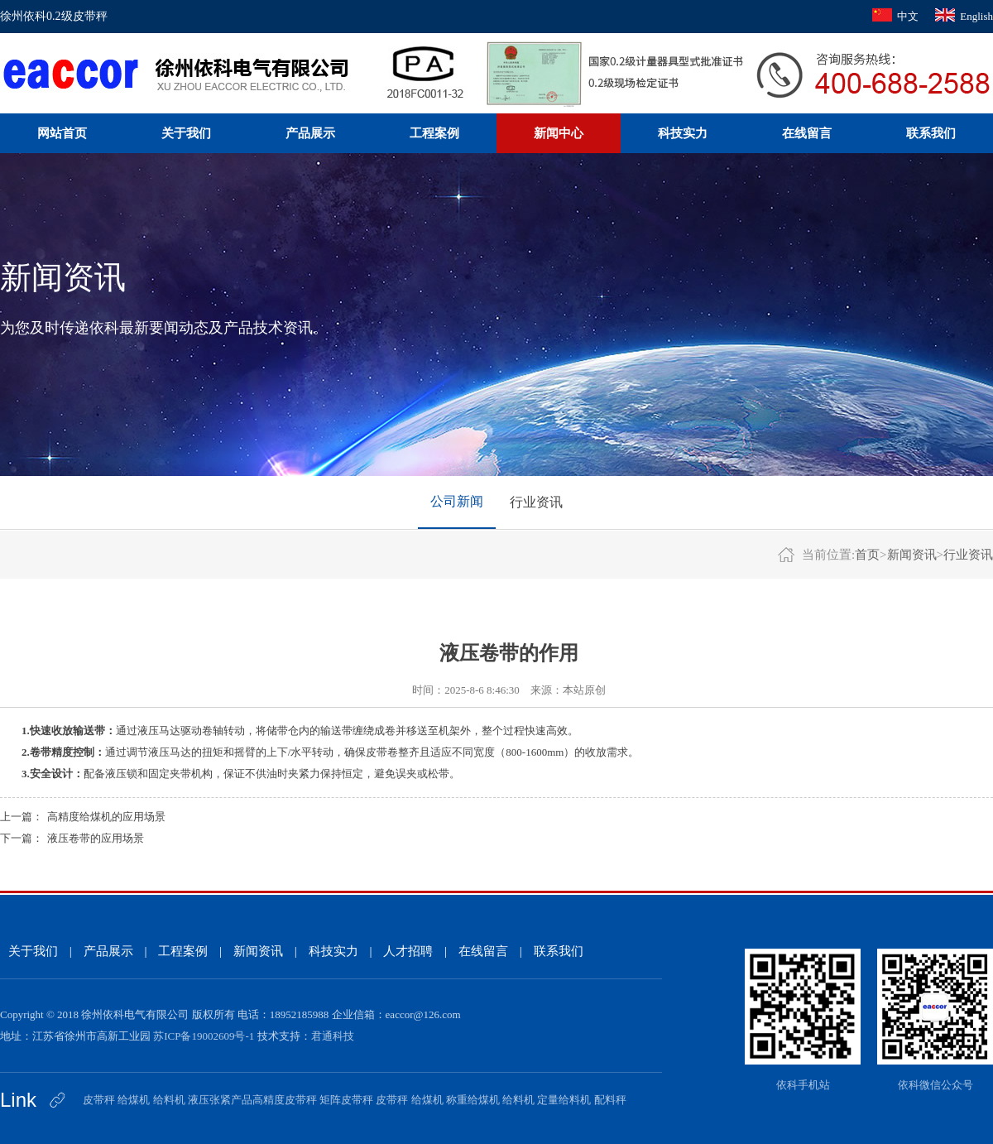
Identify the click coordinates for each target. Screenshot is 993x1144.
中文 (908, 16)
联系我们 (931, 133)
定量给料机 (564, 1100)
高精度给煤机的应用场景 (106, 816)
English (976, 16)
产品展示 (310, 133)
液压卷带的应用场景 (95, 838)
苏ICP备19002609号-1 (203, 1036)
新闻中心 (558, 133)
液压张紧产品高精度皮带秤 (252, 1100)
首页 (867, 554)
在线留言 (807, 133)
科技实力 (683, 133)
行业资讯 (536, 502)
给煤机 (134, 1100)
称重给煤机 (473, 1100)
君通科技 (332, 1036)
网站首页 (62, 133)
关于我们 (186, 133)
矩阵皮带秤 (346, 1100)
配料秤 (610, 1100)
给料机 (169, 1100)
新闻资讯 (912, 554)
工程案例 (434, 133)
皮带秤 (99, 1100)
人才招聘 (408, 951)
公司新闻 (456, 501)
